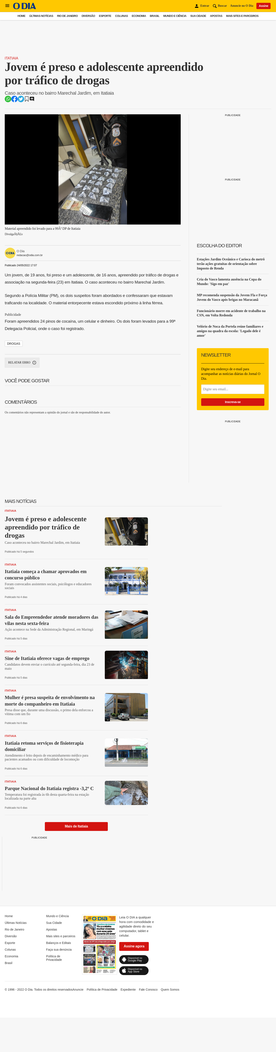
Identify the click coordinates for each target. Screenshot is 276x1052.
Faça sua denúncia (59, 949)
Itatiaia (11, 58)
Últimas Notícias (41, 16)
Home (21, 16)
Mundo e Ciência (175, 16)
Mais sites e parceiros (242, 16)
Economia (139, 16)
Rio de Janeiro (67, 16)
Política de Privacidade (54, 958)
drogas (13, 343)
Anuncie (77, 989)
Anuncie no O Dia (241, 5)
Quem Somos (170, 989)
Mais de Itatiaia (76, 826)
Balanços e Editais (58, 943)
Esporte (105, 16)
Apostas (216, 16)
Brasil (154, 16)
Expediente (128, 989)
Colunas (121, 16)
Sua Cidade (198, 16)
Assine (263, 6)
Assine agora (134, 946)
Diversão (88, 16)
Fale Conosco (148, 989)
